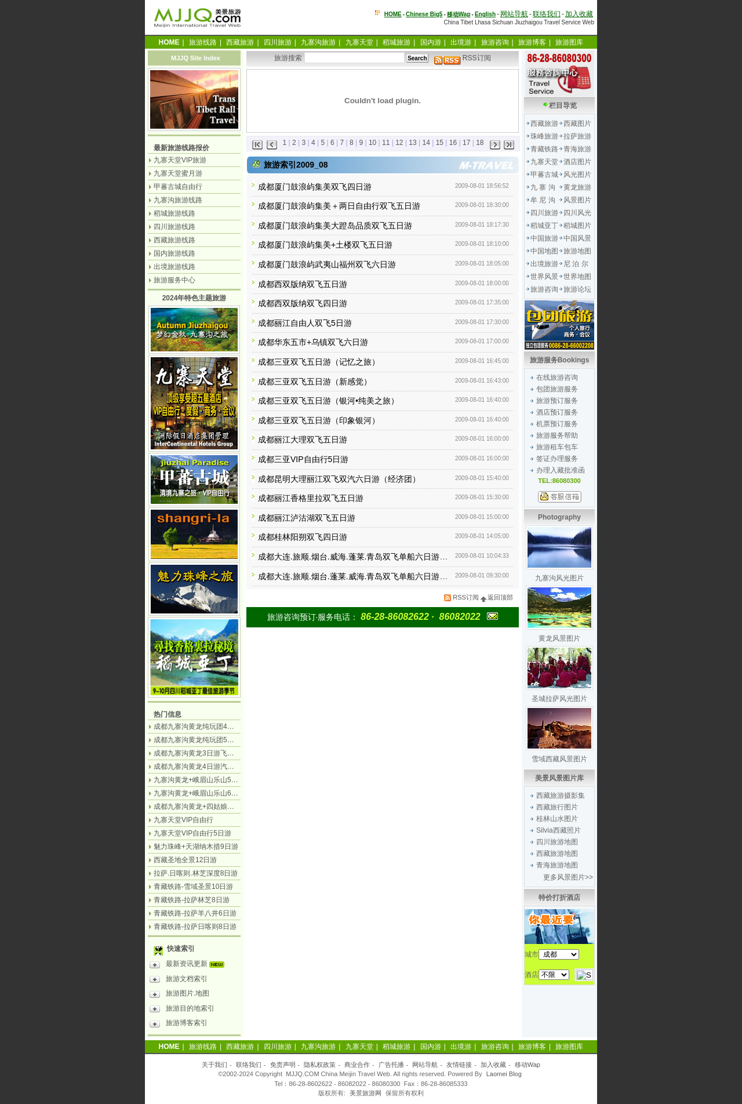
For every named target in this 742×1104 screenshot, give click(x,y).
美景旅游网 (365, 1093)
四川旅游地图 (557, 842)
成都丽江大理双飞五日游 (302, 439)
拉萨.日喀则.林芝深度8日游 (196, 873)
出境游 (460, 42)
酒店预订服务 (557, 412)
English (485, 14)
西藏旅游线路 (174, 240)
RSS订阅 (462, 58)
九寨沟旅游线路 (178, 200)
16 (453, 143)
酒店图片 (577, 162)
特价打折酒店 (559, 898)
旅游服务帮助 (557, 435)
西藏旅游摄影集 (560, 795)
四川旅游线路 (174, 227)
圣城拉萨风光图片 (559, 699)
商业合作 (357, 1064)
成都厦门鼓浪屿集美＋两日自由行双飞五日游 (339, 205)
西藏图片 (577, 123)
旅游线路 (203, 42)
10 (372, 143)
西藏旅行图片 (557, 807)
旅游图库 (569, 42)
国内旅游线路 (174, 253)
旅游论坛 (577, 289)
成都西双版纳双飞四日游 (302, 303)
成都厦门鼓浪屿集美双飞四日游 (315, 186)
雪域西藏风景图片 (559, 759)
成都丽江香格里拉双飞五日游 (310, 498)
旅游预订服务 (557, 401)
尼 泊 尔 (575, 264)
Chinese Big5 (424, 14)
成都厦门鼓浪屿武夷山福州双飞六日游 (327, 264)
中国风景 (577, 238)
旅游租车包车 (557, 447)
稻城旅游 (396, 42)
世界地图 (577, 277)
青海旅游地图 (557, 865)
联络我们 (547, 14)
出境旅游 (544, 264)
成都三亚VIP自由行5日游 (303, 459)
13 (412, 143)
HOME (393, 14)
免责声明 (283, 1064)
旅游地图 (577, 251)
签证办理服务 (557, 459)
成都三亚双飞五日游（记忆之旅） (319, 361)
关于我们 (214, 1064)
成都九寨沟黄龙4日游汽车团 (197, 766)
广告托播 (391, 1064)
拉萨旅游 (577, 136)
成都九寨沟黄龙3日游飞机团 (197, 753)
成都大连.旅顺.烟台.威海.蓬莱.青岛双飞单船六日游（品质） (365, 556)
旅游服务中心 (174, 280)
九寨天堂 (359, 42)
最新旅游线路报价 (181, 148)
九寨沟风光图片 (559, 578)
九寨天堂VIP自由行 (183, 820)
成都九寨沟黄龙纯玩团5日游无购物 (208, 740)
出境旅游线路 (174, 267)
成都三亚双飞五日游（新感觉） (315, 381)
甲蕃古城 (544, 174)
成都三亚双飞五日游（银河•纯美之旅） (328, 400)
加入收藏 (579, 14)
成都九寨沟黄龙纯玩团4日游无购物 (208, 726)
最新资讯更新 (190, 965)
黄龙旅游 (577, 187)
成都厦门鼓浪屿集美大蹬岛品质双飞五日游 (335, 225)
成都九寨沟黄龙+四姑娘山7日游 (203, 806)
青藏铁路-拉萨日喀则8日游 (195, 927)
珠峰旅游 (544, 136)
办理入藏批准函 (560, 470)
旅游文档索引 (179, 980)
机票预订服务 (557, 424)
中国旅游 (544, 238)
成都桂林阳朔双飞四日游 (302, 537)
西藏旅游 (240, 42)
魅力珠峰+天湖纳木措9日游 (196, 846)
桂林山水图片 (557, 819)
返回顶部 (497, 597)
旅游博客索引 (179, 1024)
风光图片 (577, 174)
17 (466, 143)
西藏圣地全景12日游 (185, 860)
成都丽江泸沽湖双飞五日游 (306, 517)
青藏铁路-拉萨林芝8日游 (192, 900)
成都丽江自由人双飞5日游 (305, 323)
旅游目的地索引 (182, 1010)
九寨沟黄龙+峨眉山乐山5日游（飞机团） (217, 780)
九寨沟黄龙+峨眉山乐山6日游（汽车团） (217, 793)
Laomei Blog (504, 1073)
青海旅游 (577, 149)
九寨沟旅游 (318, 42)
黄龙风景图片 (559, 638)
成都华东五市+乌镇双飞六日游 (313, 342)
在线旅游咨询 (557, 377)
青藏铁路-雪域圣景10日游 (193, 887)
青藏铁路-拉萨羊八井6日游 (195, 913)
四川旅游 (278, 42)
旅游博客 (532, 42)
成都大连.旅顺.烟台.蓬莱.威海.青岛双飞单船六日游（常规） (365, 576)
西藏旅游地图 (557, 853)
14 (426, 143)
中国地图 (544, 251)
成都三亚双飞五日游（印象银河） (319, 420)
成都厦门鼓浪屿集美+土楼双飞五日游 (325, 244)
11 (386, 143)
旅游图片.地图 (179, 995)
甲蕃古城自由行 (178, 187)
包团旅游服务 (557, 389)
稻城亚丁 (544, 225)
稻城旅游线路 (174, 213)
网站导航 (514, 14)
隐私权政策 (320, 1064)
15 (439, 143)
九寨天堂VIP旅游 (180, 160)
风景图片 (577, 200)
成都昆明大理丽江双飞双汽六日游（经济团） (339, 479)
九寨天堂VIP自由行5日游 (192, 833)
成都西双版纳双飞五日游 (302, 284)
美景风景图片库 (559, 778)
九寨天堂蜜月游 (178, 173)
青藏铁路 (544, 149)
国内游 (430, 42)
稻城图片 (577, 225)
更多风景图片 (564, 877)
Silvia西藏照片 (558, 830)
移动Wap (527, 1064)
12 (399, 143)
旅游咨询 (495, 42)
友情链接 (459, 1064)
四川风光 (577, 213)
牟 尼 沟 (542, 200)
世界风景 (544, 277)
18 (479, 143)
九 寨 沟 (542, 187)
